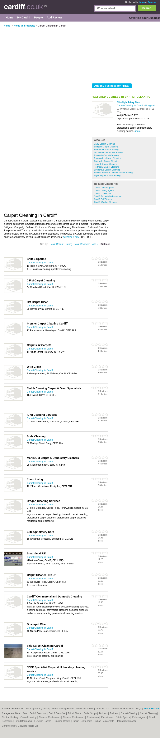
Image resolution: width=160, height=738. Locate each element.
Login (142, 2)
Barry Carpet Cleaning (104, 144)
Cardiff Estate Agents (104, 187)
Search (146, 8)
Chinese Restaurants (50, 717)
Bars (18, 713)
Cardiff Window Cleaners (105, 202)
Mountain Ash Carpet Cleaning (108, 152)
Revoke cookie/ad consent (80, 708)
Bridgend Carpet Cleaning (106, 147)
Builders (103, 713)
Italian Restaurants (126, 721)
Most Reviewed (82, 244)
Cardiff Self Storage (103, 199)
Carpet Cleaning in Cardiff (130, 105)
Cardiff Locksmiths (102, 193)
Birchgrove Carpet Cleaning (107, 170)
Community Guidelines (122, 708)
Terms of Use (102, 708)
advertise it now (71, 237)
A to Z (95, 244)
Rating (69, 244)
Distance (105, 244)
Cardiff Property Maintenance (107, 196)
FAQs (139, 708)
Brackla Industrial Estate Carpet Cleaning (113, 172)
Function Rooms (43, 721)
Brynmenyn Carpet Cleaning (107, 175)
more (137, 131)
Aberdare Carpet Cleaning (106, 149)
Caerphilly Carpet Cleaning (106, 161)
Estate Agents (122, 717)
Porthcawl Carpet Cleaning (106, 167)
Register (152, 2)
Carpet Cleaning (129, 713)
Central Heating (10, 717)
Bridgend (150, 105)
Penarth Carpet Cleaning (105, 164)
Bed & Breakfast (38, 713)
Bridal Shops (75, 713)
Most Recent (56, 244)
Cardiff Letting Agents (104, 190)
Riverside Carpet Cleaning (106, 155)
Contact (29, 708)
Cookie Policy (58, 708)
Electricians (93, 717)
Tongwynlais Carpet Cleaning (107, 158)
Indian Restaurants (83, 721)
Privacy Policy (42, 708)
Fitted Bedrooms (23, 721)
